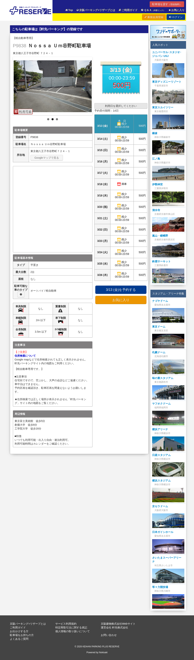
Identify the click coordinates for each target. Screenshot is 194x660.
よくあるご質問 (19, 638)
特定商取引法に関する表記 (71, 627)
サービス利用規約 (66, 623)
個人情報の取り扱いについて (72, 631)
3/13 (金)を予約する (121, 290)
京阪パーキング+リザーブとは (95, 10)
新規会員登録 (154, 17)
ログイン (176, 17)
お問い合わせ (109, 635)
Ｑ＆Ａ (153, 10)
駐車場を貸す (167, 4)
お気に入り (176, 10)
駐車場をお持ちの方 (22, 635)
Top (69, 10)
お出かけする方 (19, 631)
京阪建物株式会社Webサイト (118, 623)
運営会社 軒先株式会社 (114, 627)
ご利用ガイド (128, 10)
